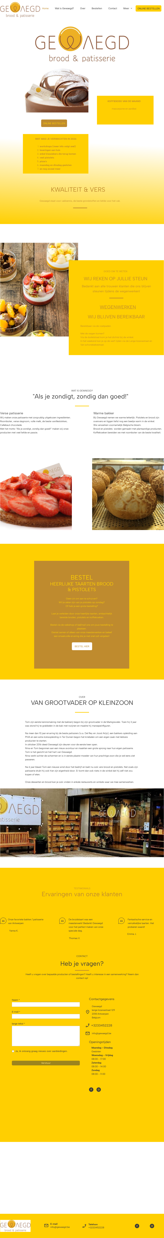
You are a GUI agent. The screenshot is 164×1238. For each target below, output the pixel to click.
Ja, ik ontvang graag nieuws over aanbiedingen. (41, 1051)
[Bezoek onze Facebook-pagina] (91, 1089)
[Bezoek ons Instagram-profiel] (98, 1089)
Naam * (16, 1000)
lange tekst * (18, 1023)
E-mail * (16, 1011)
